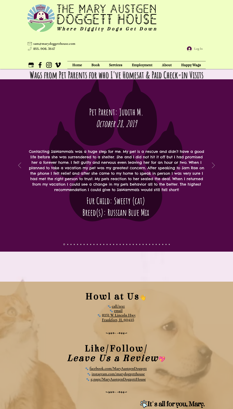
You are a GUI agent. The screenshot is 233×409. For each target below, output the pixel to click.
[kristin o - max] (113, 244)
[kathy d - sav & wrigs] (93, 244)
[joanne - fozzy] (84, 244)
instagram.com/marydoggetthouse (118, 374)
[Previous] (19, 165)
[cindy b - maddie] (156, 244)
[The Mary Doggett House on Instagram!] (49, 65)
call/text (118, 306)
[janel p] (143, 244)
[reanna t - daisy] (159, 244)
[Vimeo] (58, 65)
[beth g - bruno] (103, 244)
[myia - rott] (67, 244)
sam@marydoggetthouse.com (54, 43)
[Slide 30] (169, 244)
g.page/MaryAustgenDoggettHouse (118, 379)
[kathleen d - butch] (120, 244)
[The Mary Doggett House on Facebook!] (40, 65)
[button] (115, 65)
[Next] (213, 165)
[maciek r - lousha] (130, 244)
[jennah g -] (71, 244)
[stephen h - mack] (97, 244)
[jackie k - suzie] (126, 244)
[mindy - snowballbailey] (146, 244)
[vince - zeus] (80, 244)
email (118, 310)
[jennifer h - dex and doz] (162, 244)
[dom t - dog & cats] (100, 244)
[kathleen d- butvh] (90, 244)
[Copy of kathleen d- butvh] (87, 244)
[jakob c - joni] (123, 244)
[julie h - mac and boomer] (136, 244)
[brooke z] (77, 244)
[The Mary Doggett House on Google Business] (31, 65)
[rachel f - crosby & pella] (139, 244)
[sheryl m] (133, 244)
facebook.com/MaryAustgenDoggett (118, 368)
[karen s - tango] (116, 244)
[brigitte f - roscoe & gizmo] (110, 244)
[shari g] (107, 244)
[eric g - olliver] (74, 244)
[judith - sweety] (64, 244)
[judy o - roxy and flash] (166, 244)
